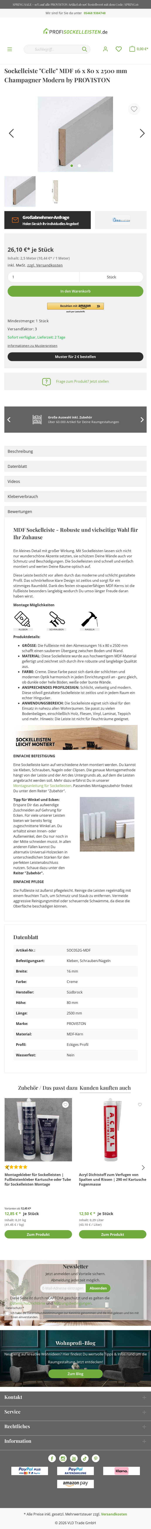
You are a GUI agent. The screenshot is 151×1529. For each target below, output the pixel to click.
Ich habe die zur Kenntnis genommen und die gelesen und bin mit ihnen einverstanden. (75, 1315)
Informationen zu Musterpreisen (32, 346)
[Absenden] (98, 1288)
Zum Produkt (38, 1234)
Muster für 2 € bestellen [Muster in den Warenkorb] (75, 356)
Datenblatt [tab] (17, 466)
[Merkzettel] (119, 49)
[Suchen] (84, 49)
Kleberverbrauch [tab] (23, 496)
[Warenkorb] (139, 48)
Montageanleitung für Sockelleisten (42, 785)
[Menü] (9, 49)
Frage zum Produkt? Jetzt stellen (82, 381)
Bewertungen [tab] (20, 511)
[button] (75, 308)
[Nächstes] (141, 135)
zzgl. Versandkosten (45, 265)
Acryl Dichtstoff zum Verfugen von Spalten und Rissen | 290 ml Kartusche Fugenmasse (112, 1179)
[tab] (75, 451)
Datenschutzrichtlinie (27, 1303)
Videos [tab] (14, 481)
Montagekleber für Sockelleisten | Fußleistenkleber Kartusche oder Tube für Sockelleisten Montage (38, 1179)
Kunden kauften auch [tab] (105, 1087)
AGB (110, 1313)
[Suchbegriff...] (51, 49)
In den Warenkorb (75, 291)
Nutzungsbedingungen (72, 1303)
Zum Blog (75, 1373)
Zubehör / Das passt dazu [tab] (47, 1087)
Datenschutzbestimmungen (45, 1313)
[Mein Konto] (105, 49)
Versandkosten (114, 1514)
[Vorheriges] (10, 135)
